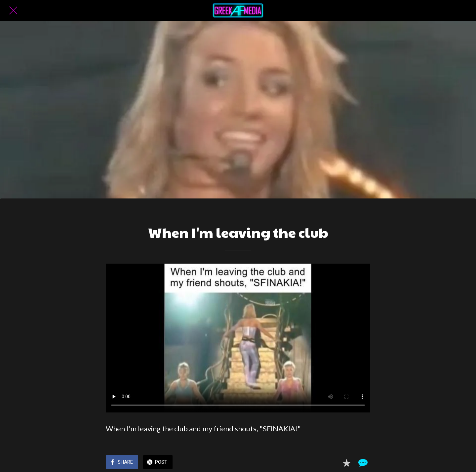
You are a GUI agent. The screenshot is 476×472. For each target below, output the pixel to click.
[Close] (13, 11)
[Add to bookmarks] (346, 463)
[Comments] (362, 463)
